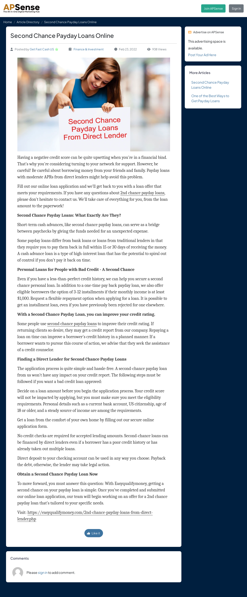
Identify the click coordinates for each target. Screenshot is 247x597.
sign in (43, 572)
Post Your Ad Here (202, 55)
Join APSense (213, 8)
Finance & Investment (89, 49)
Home (7, 22)
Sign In (236, 8)
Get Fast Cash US (42, 49)
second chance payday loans (72, 323)
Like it (93, 533)
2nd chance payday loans (142, 192)
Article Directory (28, 22)
